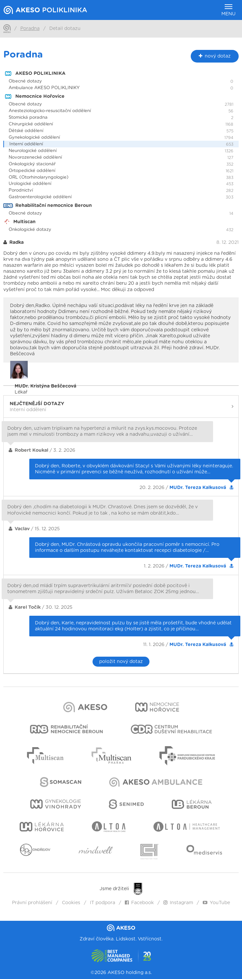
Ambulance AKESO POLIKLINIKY (44, 88)
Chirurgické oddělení (31, 124)
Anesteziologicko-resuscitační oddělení (50, 111)
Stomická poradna (28, 117)
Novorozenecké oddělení (35, 157)
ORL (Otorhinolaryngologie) (39, 177)
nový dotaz (215, 56)
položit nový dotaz (121, 661)
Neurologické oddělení (33, 151)
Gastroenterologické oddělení (40, 197)
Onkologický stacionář (32, 164)
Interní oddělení (26, 144)
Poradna (30, 28)
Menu (228, 10)
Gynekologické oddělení (34, 137)
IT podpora (102, 902)
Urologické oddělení (30, 184)
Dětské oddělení (26, 131)
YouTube (216, 902)
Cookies (71, 902)
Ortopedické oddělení (32, 171)
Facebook (139, 902)
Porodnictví (21, 190)
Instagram (178, 902)
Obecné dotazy (25, 81)
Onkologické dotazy (30, 230)
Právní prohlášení (32, 902)
